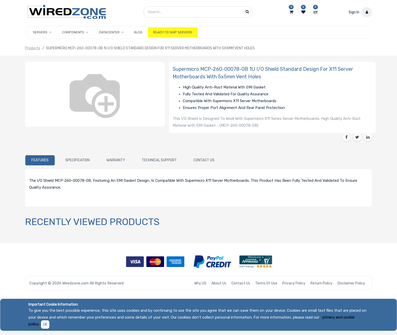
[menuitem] (138, 32)
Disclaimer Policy (351, 283)
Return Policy (321, 283)
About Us (218, 283)
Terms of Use (266, 283)
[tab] (40, 160)
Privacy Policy (293, 283)
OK (45, 324)
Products (32, 48)
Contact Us (240, 283)
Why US (200, 283)
